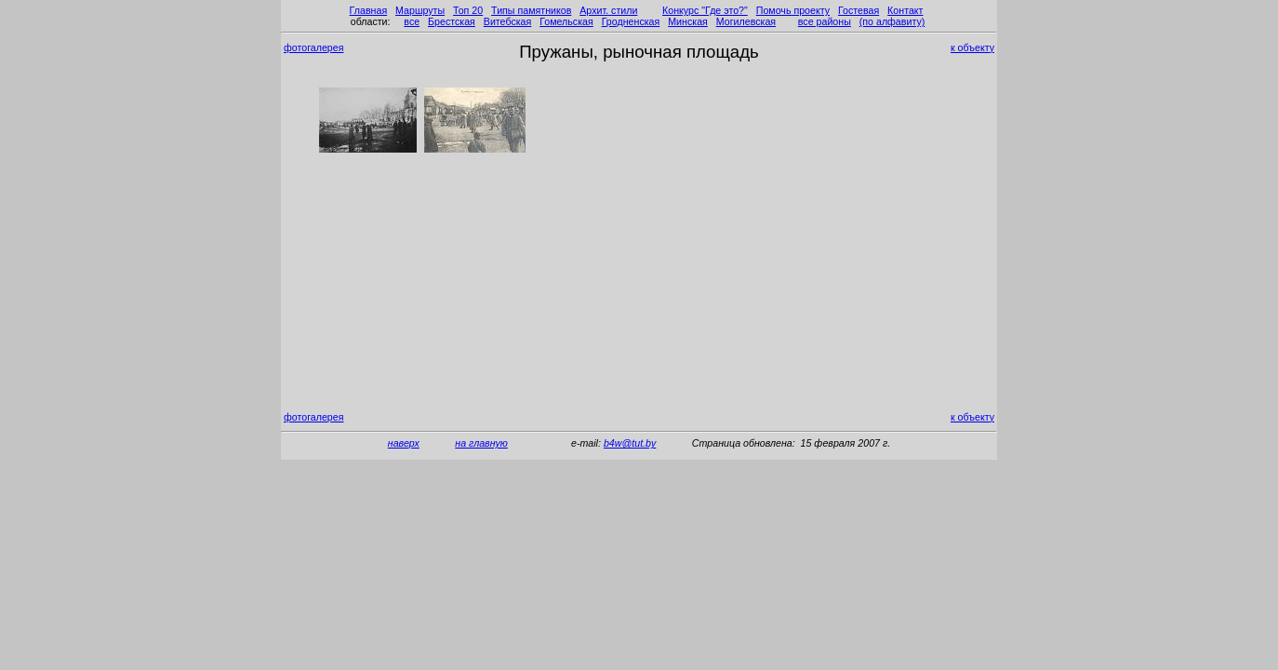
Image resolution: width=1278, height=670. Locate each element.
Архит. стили (608, 10)
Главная (369, 10)
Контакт (905, 10)
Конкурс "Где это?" (705, 10)
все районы (824, 21)
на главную (481, 443)
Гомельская (566, 21)
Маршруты (420, 10)
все (411, 21)
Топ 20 (468, 10)
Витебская (508, 21)
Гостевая (858, 10)
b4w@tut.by (630, 443)
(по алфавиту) (892, 21)
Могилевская (746, 21)
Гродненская (631, 21)
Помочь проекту (793, 10)
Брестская (451, 21)
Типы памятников (531, 10)
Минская (688, 21)
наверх (403, 443)
